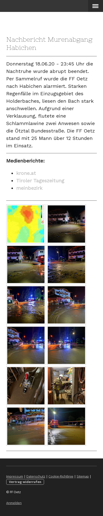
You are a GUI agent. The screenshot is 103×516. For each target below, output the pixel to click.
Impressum (14, 476)
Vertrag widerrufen (25, 482)
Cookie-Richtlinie (61, 476)
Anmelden (14, 503)
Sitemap (83, 476)
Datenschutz (35, 476)
